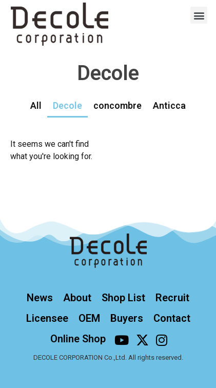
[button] (198, 15)
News (40, 298)
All (36, 105)
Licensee (47, 318)
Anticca (169, 105)
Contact (171, 318)
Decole (67, 105)
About (77, 298)
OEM (89, 318)
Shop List (123, 298)
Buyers (126, 318)
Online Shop (78, 339)
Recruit (172, 298)
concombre (117, 105)
